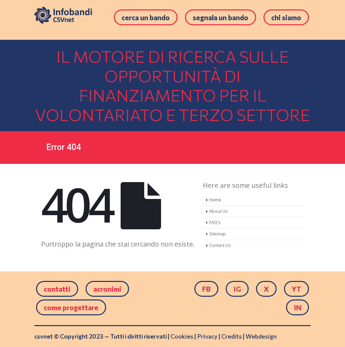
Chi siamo (286, 17)
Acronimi (107, 289)
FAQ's (215, 222)
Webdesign (261, 336)
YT (296, 289)
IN (297, 307)
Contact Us (220, 245)
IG (237, 289)
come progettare (71, 307)
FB (206, 289)
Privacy (207, 336)
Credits (231, 336)
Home (215, 200)
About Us (218, 211)
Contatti (57, 289)
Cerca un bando (146, 17)
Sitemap (217, 234)
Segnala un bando (220, 17)
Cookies (181, 336)
